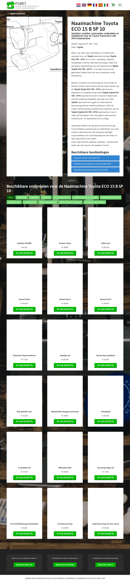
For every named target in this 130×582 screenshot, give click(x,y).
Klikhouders (30, 202)
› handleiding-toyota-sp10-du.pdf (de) (90, 170)
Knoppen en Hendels (94, 202)
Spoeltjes (21, 197)
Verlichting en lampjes (70, 202)
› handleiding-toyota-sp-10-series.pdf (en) (92, 164)
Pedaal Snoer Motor (111, 197)
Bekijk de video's (105, 565)
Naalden (34, 197)
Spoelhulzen (14, 202)
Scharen (46, 197)
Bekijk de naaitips (24, 565)
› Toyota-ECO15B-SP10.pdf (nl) (86, 158)
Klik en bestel (24, 253)
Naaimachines (16, 13)
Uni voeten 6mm (61, 197)
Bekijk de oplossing (65, 565)
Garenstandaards (48, 202)
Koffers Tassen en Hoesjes (85, 197)
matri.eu (72, 578)
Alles (11, 197)
